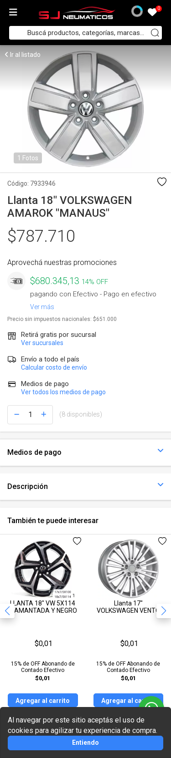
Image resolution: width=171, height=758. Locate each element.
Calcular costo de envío (54, 367)
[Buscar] (155, 33)
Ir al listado (23, 54)
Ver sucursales (42, 342)
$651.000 (105, 319)
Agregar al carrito (43, 700)
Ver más (42, 305)
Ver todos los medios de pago (63, 392)
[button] (163, 611)
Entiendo (85, 742)
